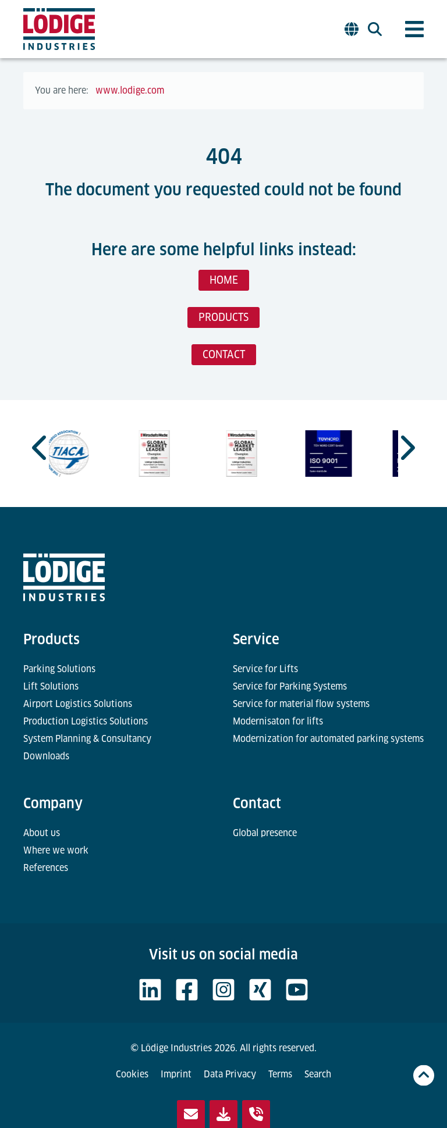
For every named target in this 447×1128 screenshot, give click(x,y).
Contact (257, 803)
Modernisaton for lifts (278, 721)
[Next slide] (406, 447)
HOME (224, 280)
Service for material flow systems (301, 703)
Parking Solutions (59, 668)
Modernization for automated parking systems (328, 738)
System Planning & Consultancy (87, 738)
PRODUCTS (223, 317)
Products (51, 639)
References (45, 867)
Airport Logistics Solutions (77, 703)
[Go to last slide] (40, 447)
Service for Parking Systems (290, 686)
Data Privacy (230, 1074)
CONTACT (224, 354)
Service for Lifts (265, 668)
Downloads (46, 756)
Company (53, 803)
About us (41, 832)
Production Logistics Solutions (85, 721)
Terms (280, 1074)
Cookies (132, 1074)
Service (256, 639)
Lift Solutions (51, 686)
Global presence (265, 832)
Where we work (55, 850)
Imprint (176, 1074)
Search (317, 1074)
